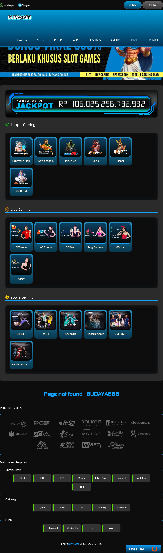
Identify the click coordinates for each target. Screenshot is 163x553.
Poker (58, 37)
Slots (40, 37)
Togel (134, 37)
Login (132, 5)
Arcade (115, 37)
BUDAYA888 (73, 544)
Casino (76, 37)
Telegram (24, 5)
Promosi (153, 37)
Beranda (21, 37)
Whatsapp (7, 5)
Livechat (143, 549)
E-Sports (95, 37)
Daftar (152, 5)
